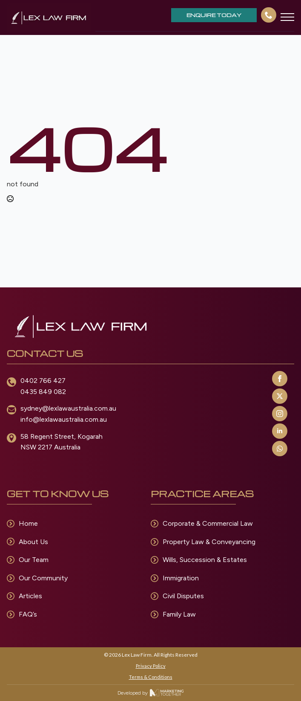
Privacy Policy (151, 666)
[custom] (279, 448)
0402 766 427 (43, 381)
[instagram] (279, 413)
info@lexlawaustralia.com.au (63, 419)
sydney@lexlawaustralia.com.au (68, 408)
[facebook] (279, 378)
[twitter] (279, 396)
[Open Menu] (287, 17)
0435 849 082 (43, 392)
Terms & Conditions (150, 677)
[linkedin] (279, 431)
